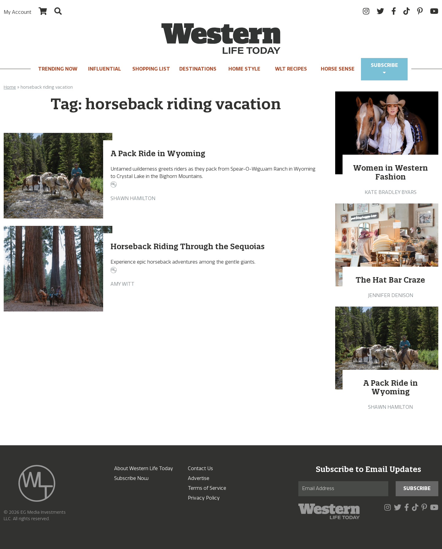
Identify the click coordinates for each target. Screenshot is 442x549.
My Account (17, 12)
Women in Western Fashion (390, 172)
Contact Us (200, 468)
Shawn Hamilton (132, 198)
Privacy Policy (204, 498)
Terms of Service (207, 488)
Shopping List (151, 69)
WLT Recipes (291, 69)
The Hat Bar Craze (390, 279)
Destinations (197, 69)
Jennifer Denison (390, 295)
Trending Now (57, 69)
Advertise (198, 478)
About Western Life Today (143, 468)
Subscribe (384, 68)
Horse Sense (338, 69)
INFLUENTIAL (104, 69)
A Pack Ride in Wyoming (157, 153)
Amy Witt (122, 284)
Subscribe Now (131, 478)
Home (10, 87)
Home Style (244, 69)
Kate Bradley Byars (391, 192)
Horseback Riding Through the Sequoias (187, 246)
